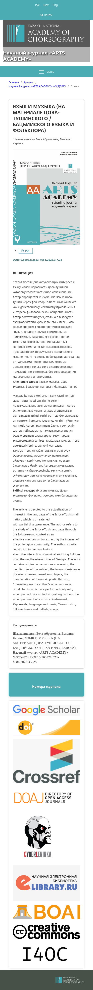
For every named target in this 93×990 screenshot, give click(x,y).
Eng (55, 5)
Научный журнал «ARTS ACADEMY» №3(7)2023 (37, 86)
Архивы (28, 82)
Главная (14, 82)
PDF (27, 251)
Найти (46, 15)
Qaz (46, 5)
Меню (46, 72)
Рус (37, 5)
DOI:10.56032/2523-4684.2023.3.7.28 (37, 260)
